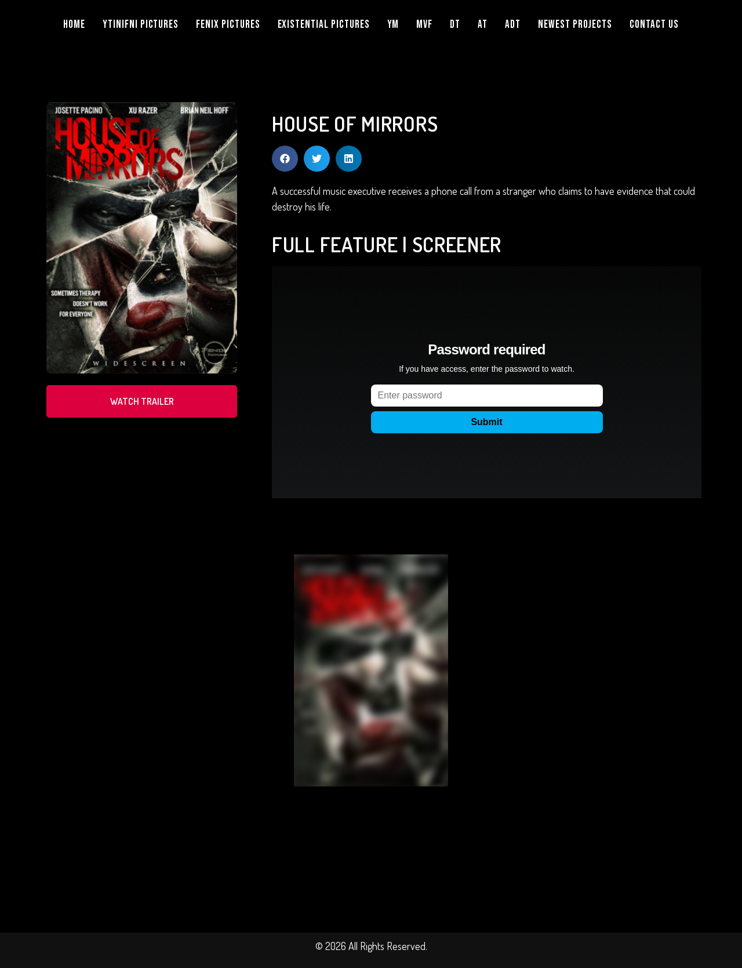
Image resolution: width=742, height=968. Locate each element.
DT (455, 24)
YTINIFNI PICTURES (141, 24)
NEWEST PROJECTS (575, 24)
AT (483, 24)
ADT (513, 24)
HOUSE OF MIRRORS (355, 123)
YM (393, 24)
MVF (424, 24)
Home (74, 24)
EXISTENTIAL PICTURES (324, 24)
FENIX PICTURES (228, 24)
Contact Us (654, 24)
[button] (285, 159)
